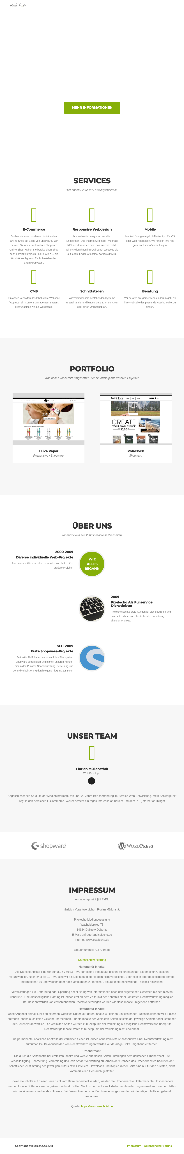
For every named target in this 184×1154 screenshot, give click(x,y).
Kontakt (169, 9)
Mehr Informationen (92, 108)
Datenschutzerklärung (92, 959)
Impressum (134, 1146)
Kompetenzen (98, 9)
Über (140, 9)
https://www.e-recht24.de (97, 1106)
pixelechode (19, 9)
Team (154, 9)
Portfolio (122, 9)
